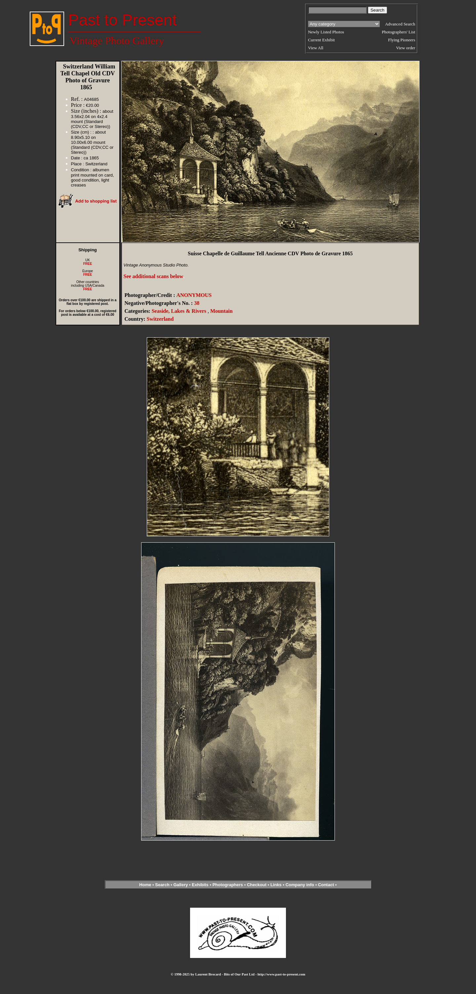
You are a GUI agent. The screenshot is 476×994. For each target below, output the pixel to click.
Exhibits (200, 884)
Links (276, 884)
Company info (300, 884)
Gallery (180, 884)
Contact (326, 884)
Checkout (256, 884)
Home (145, 884)
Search (162, 884)
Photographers (228, 884)
